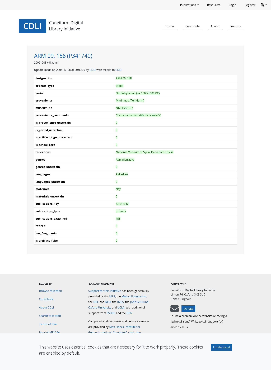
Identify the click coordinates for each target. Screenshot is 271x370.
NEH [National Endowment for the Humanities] (108, 302)
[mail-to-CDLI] (174, 310)
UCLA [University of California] (120, 307)
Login (232, 5)
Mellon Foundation (134, 296)
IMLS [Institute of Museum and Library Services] (120, 302)
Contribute (192, 26)
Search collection (50, 316)
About (215, 26)
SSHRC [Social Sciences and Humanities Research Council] (111, 313)
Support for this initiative (104, 291)
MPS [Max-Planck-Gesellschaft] (112, 296)
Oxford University (99, 307)
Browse (169, 26)
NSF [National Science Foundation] (96, 302)
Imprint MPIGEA (49, 332)
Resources (214, 5)
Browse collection (50, 291)
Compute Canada (124, 332)
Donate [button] (188, 309)
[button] (264, 5)
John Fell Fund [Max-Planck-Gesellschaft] (139, 302)
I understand (221, 347)
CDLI (93, 70)
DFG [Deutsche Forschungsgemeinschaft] (129, 313)
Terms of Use (48, 324)
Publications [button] (188, 5)
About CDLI (46, 307)
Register (250, 5)
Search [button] (234, 26)
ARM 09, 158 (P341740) (63, 55)
